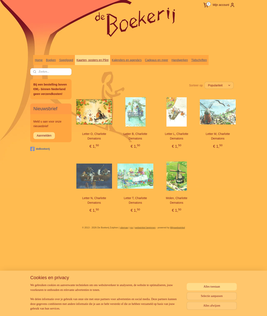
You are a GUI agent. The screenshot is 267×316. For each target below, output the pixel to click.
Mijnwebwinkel (177, 227)
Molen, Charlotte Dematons (176, 200)
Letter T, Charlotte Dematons (135, 200)
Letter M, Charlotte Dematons (218, 136)
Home (39, 60)
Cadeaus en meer (156, 60)
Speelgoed (66, 60)
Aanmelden (44, 135)
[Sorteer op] (219, 85)
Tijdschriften (199, 60)
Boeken (51, 60)
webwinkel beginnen (145, 227)
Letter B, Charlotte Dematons (135, 136)
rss (131, 227)
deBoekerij (40, 148)
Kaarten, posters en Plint (92, 60)
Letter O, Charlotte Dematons (94, 136)
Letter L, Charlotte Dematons (176, 136)
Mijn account (224, 5)
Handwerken (179, 60)
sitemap (124, 227)
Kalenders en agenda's (127, 60)
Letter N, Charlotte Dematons (94, 200)
